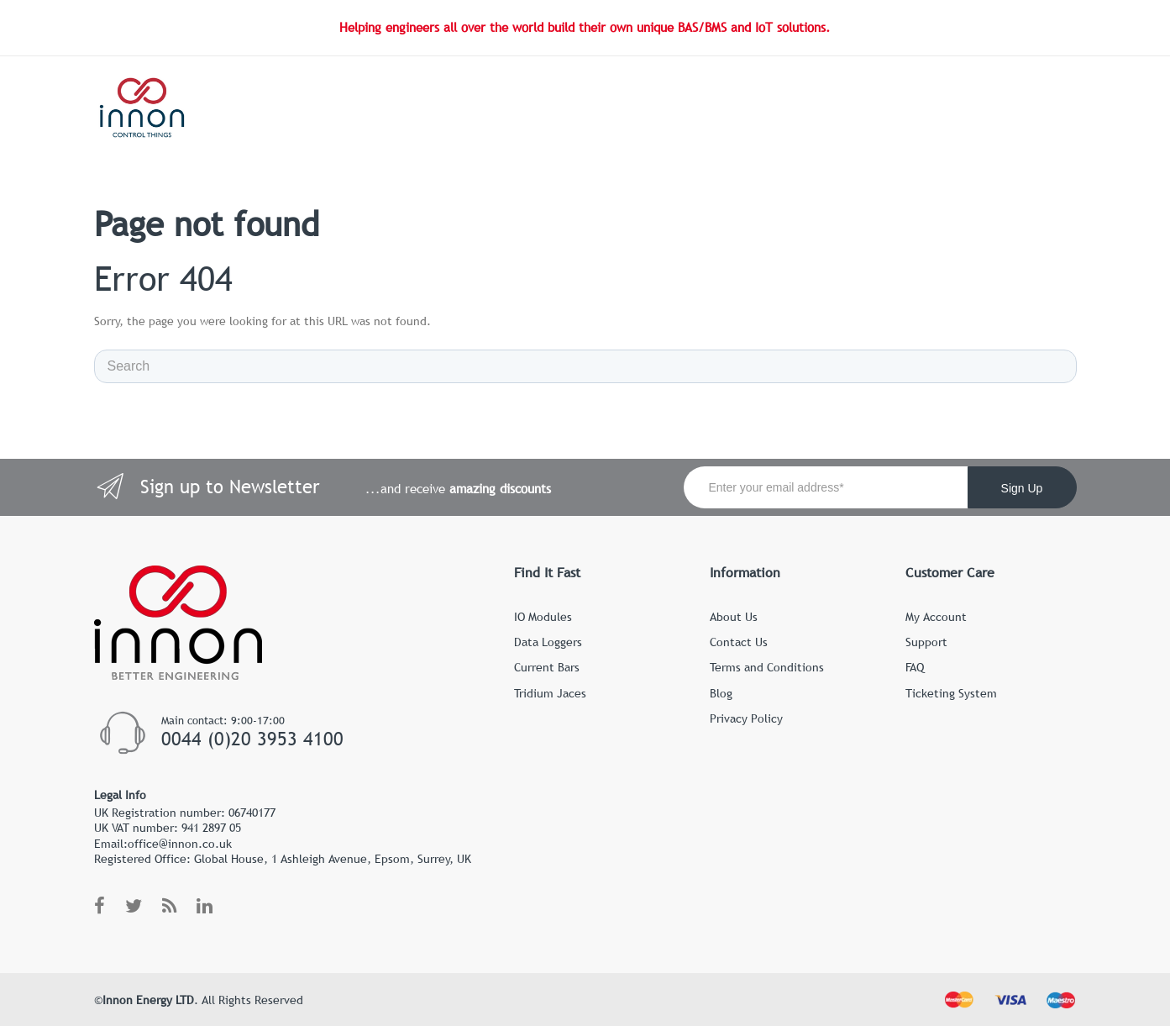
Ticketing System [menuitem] (951, 693)
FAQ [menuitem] (914, 667)
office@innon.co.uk (180, 843)
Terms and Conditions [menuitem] (767, 667)
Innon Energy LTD (148, 1000)
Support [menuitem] (926, 642)
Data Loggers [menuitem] (548, 642)
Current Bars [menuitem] (547, 667)
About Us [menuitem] (734, 616)
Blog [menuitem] (721, 693)
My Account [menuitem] (936, 616)
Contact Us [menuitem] (739, 642)
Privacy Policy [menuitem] (746, 718)
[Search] (585, 366)
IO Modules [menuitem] (543, 616)
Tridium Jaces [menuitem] (550, 693)
